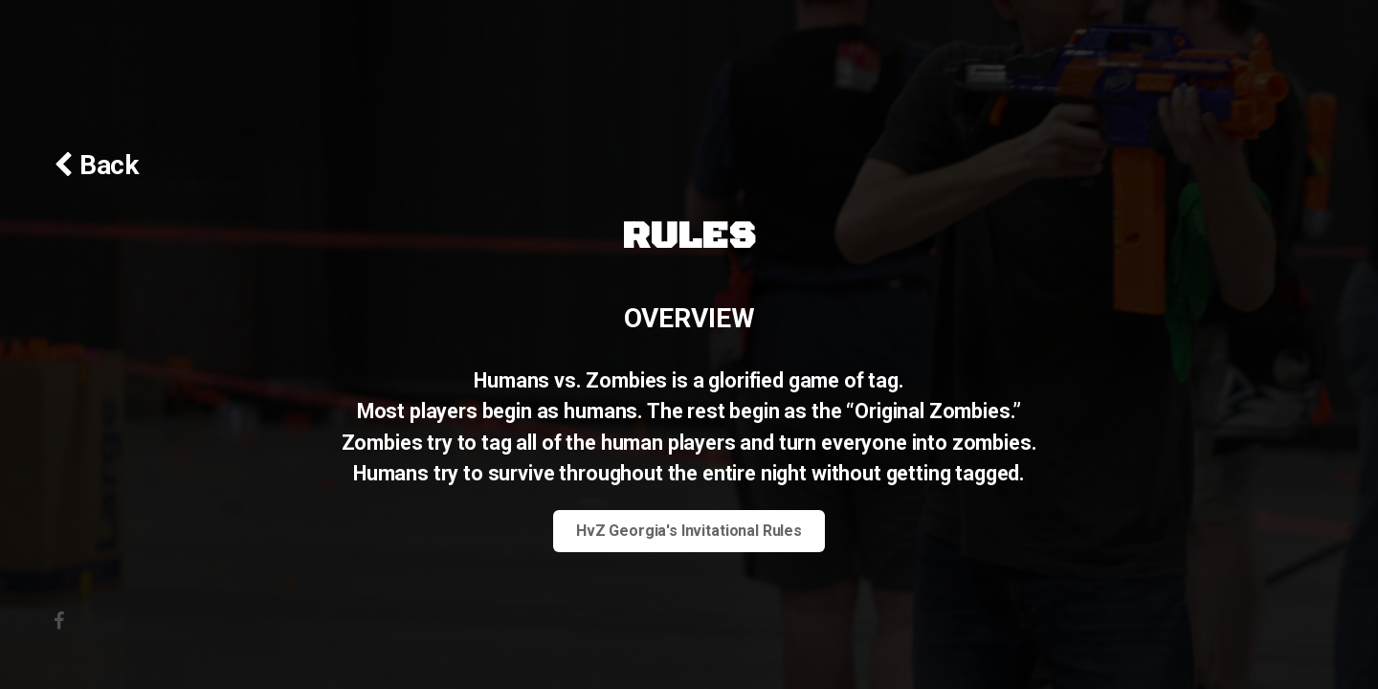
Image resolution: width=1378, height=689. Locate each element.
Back (106, 165)
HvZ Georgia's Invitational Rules (689, 531)
